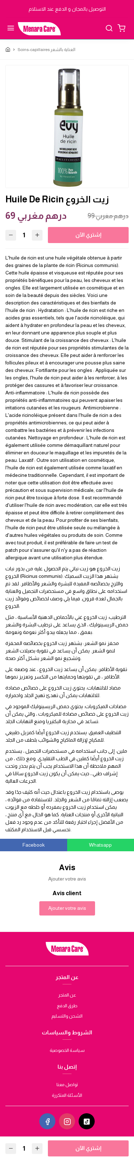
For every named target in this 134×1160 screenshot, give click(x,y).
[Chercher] (109, 29)
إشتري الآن (88, 235)
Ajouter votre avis (67, 908)
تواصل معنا (67, 1084)
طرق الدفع (67, 1005)
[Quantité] (24, 235)
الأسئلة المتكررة (67, 1095)
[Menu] (10, 29)
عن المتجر (67, 995)
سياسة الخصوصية (67, 1050)
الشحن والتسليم (67, 1016)
